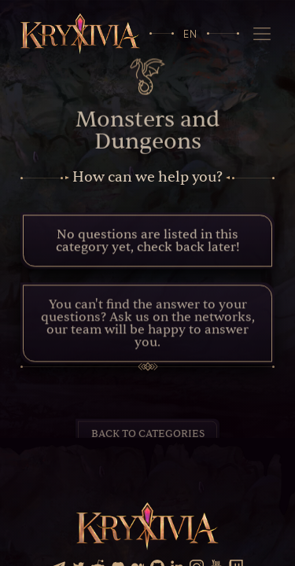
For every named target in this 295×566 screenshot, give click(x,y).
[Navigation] (261, 33)
